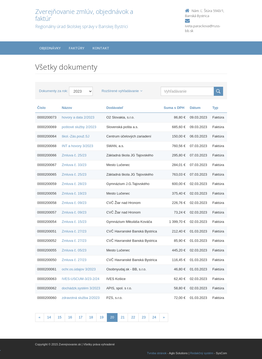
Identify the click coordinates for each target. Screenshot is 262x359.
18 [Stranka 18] (91, 317)
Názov (67, 108)
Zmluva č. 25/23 (74, 155)
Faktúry (76, 48)
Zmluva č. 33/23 (74, 165)
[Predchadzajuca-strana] (39, 317)
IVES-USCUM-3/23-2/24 (80, 279)
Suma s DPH (174, 108)
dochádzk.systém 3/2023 (81, 288)
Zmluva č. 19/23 (74, 193)
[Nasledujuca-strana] (163, 317)
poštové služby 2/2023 (79, 127)
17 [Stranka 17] (80, 317)
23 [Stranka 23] (144, 317)
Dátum (195, 108)
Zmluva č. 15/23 (74, 222)
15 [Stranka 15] (59, 317)
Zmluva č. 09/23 (74, 203)
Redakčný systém (201, 353)
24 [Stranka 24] (154, 317)
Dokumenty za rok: (53, 91)
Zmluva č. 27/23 (74, 231)
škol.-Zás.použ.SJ (75, 136)
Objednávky (50, 48)
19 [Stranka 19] (101, 317)
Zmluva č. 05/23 (74, 250)
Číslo (41, 108)
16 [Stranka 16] (70, 317)
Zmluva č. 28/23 (74, 184)
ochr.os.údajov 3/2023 (79, 269)
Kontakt (100, 48)
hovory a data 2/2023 (78, 117)
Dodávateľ (114, 108)
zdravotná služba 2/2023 (81, 298)
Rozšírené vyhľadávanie (122, 91)
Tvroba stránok (157, 353)
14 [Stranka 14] (49, 317)
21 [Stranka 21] (122, 317)
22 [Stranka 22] (133, 317)
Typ (215, 108)
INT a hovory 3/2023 (77, 146)
